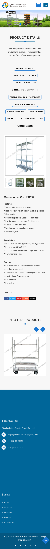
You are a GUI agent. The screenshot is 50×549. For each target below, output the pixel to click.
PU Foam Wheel (36, 112)
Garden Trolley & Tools (25, 75)
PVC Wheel (12, 119)
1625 (13, 292)
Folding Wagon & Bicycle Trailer (25, 97)
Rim (41, 119)
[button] (20, 24)
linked (32, 298)
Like (6, 298)
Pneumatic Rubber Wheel (25, 104)
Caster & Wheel (28, 119)
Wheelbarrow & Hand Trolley (25, 90)
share (25, 298)
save (19, 298)
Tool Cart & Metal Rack (25, 83)
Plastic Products (25, 126)
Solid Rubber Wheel (16, 112)
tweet (12, 298)
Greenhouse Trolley (25, 68)
